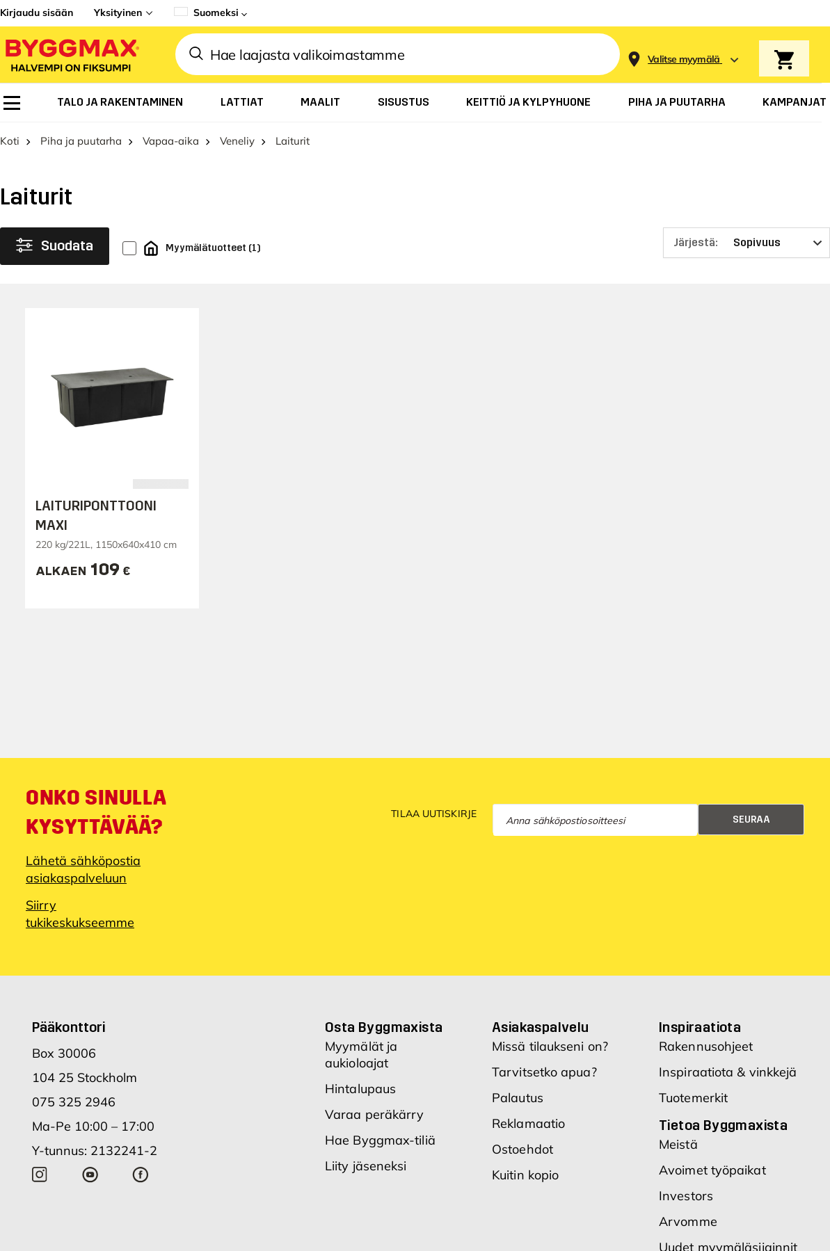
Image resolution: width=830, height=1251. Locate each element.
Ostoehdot (522, 1149)
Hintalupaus (360, 1089)
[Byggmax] (71, 54)
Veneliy (237, 140)
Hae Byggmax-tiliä (380, 1140)
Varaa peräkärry (374, 1114)
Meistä (678, 1144)
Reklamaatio (528, 1123)
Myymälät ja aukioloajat (361, 1054)
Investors (686, 1196)
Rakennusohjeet (706, 1046)
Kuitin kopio (525, 1175)
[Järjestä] (746, 242)
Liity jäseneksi (366, 1166)
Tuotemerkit (693, 1098)
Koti (9, 140)
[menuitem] (11, 103)
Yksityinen (118, 12)
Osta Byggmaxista (383, 1027)
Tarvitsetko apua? (544, 1072)
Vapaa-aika (171, 140)
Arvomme (688, 1221)
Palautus (517, 1098)
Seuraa (751, 819)
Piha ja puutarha (81, 140)
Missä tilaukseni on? (550, 1046)
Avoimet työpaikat (712, 1170)
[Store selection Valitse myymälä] (684, 59)
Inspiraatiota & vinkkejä (728, 1072)
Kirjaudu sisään (36, 12)
